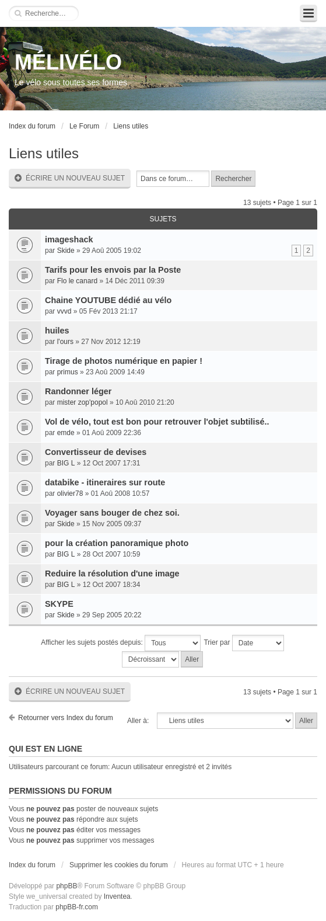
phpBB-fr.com (76, 907)
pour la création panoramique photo (116, 543)
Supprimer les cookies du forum (118, 865)
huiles (57, 330)
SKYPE (59, 604)
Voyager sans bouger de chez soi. (112, 512)
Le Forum (84, 126)
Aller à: (138, 721)
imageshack (69, 239)
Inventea (117, 896)
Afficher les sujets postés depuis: (121, 643)
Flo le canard (77, 281)
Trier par (243, 643)
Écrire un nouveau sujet (70, 178)
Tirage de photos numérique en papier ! (123, 361)
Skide (66, 250)
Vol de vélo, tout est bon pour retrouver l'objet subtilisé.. (157, 421)
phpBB (66, 886)
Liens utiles (130, 126)
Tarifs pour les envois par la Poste (113, 269)
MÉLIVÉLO (68, 62)
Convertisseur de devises (95, 452)
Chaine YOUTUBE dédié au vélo (108, 300)
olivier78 (70, 493)
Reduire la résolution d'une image (112, 573)
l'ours (65, 342)
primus (67, 372)
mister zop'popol (82, 402)
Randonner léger (78, 391)
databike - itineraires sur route (105, 482)
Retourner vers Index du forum (65, 718)
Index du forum (32, 126)
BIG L (66, 463)
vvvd (64, 311)
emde (66, 433)
